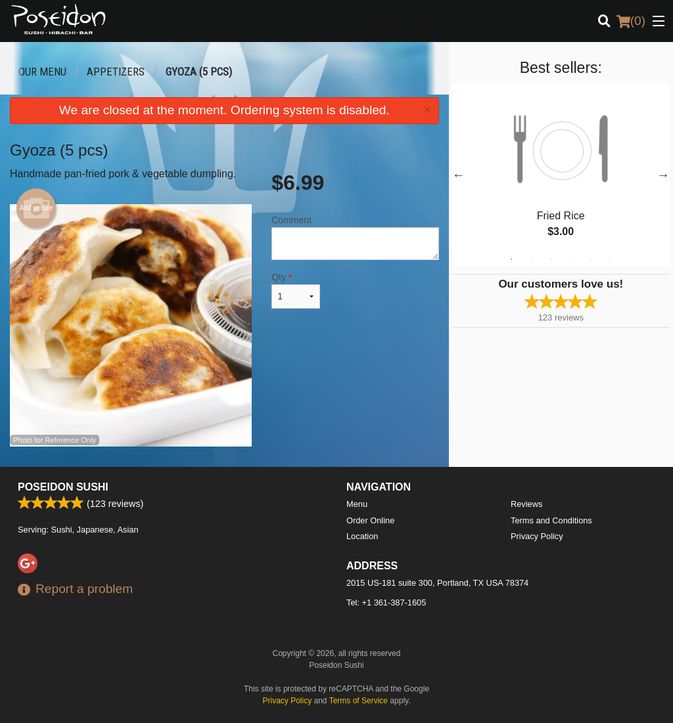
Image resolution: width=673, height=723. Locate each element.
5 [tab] (590, 259)
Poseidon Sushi (63, 487)
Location (362, 536)
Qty (295, 290)
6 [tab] (609, 259)
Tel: (386, 602)
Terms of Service (358, 700)
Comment (354, 237)
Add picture (36, 208)
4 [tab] (570, 259)
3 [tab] (550, 259)
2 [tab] (531, 259)
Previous (458, 174)
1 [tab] (511, 259)
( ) (630, 21)
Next (663, 174)
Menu (356, 504)
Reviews (526, 504)
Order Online (370, 520)
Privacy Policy (537, 536)
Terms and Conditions (551, 520)
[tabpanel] (560, 175)
